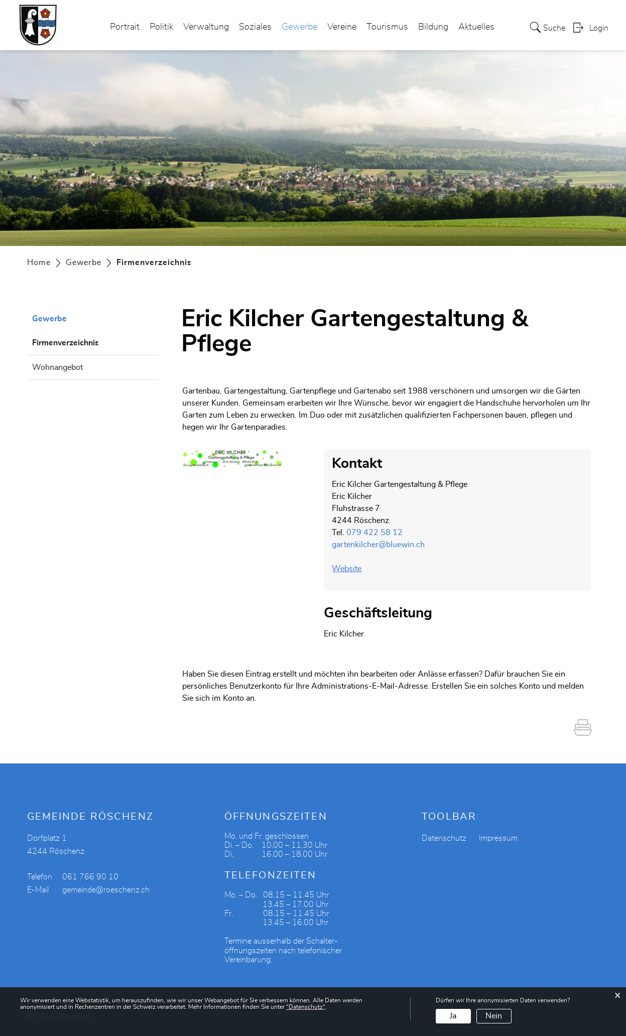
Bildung (433, 27)
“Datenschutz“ (305, 1007)
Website (351, 569)
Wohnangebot (57, 367)
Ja (453, 1016)
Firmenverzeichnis (90, 341)
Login (598, 28)
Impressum (498, 838)
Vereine (341, 27)
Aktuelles (476, 27)
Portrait (125, 27)
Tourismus (387, 27)
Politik (161, 27)
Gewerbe (299, 27)
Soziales (255, 27)
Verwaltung (206, 27)
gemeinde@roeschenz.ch (106, 890)
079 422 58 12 (374, 533)
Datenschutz (444, 838)
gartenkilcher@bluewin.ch (378, 545)
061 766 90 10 (90, 877)
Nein (493, 1016)
